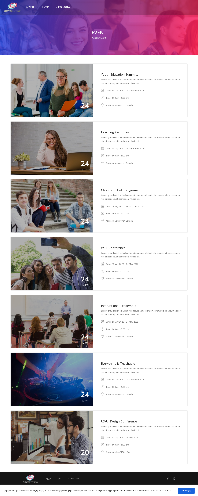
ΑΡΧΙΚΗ (30, 6)
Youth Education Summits (119, 74)
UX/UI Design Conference (119, 421)
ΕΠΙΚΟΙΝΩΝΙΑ (63, 6)
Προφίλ (60, 478)
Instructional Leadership (118, 306)
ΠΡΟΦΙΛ (45, 6)
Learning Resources (115, 132)
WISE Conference (113, 248)
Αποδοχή (186, 490)
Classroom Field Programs (119, 190)
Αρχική (95, 37)
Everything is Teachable (118, 363)
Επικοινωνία (73, 478)
